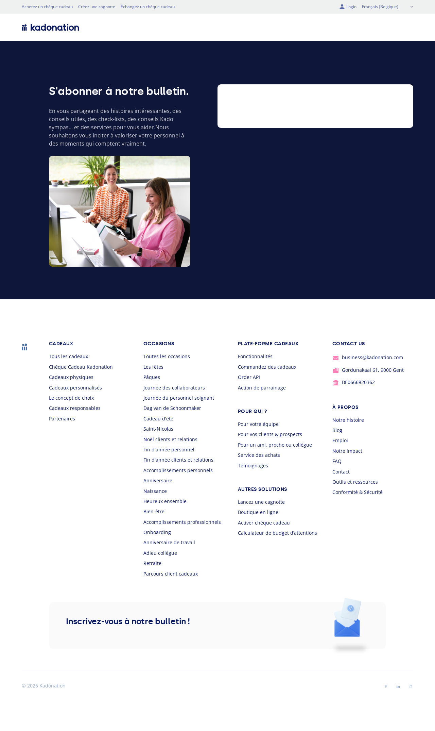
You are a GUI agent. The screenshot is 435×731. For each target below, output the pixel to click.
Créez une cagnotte (96, 7)
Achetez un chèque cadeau (47, 7)
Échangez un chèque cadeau (148, 7)
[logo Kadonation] (50, 27)
